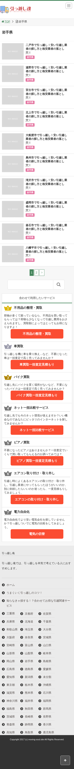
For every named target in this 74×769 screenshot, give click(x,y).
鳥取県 (29, 732)
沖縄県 (47, 684)
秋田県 (29, 708)
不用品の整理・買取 (37, 333)
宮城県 (47, 637)
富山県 (29, 645)
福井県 (29, 700)
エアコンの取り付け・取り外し (37, 499)
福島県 (11, 708)
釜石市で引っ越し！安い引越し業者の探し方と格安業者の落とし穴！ (46, 229)
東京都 (11, 684)
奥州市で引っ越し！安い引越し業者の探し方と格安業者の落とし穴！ (46, 161)
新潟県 (29, 676)
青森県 (11, 724)
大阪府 (11, 637)
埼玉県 (29, 629)
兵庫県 (11, 621)
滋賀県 (11, 692)
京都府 (29, 613)
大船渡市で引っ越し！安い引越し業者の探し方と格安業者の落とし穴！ (46, 138)
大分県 (47, 629)
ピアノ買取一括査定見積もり (36, 460)
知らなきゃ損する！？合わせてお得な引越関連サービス (38, 603)
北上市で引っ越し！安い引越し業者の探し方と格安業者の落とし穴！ (46, 116)
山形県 (11, 653)
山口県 (47, 645)
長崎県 (29, 716)
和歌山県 (12, 629)
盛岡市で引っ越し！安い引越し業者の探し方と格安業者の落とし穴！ (46, 206)
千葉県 (47, 621)
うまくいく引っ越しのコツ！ (24, 592)
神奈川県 (12, 700)
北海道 (29, 621)
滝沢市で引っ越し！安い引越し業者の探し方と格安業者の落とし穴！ (46, 183)
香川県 (47, 724)
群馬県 (47, 708)
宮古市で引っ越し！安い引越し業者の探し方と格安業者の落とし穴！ (46, 93)
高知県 (11, 732)
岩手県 (30, 57)
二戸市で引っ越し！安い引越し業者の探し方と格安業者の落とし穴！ (46, 48)
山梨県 (29, 653)
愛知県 (11, 676)
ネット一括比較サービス (37, 430)
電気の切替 (37, 534)
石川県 (47, 692)
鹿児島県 (48, 732)
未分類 (47, 676)
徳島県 (29, 669)
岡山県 (11, 661)
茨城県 (11, 716)
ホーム (11, 584)
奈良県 (29, 637)
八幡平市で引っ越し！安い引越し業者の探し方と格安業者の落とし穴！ (46, 251)
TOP (5, 21)
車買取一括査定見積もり (37, 364)
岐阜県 (47, 653)
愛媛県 (47, 669)
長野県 (47, 716)
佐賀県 (47, 613)
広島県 (11, 669)
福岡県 (47, 700)
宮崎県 (11, 645)
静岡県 (29, 724)
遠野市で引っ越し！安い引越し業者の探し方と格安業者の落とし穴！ (46, 71)
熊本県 (29, 692)
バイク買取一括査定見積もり (36, 395)
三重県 (11, 613)
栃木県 (29, 684)
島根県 (47, 661)
